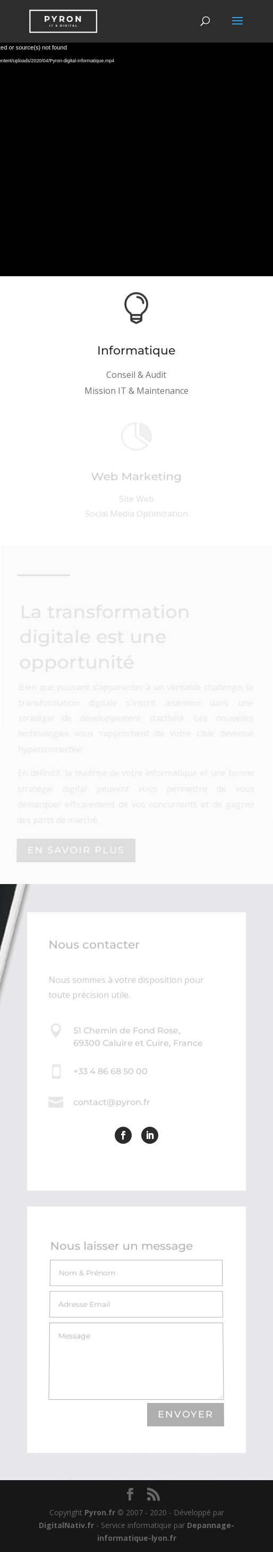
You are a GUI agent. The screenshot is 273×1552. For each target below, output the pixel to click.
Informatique (137, 351)
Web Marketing (136, 479)
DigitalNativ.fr (66, 1525)
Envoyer (186, 1415)
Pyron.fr (99, 1512)
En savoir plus (76, 850)
